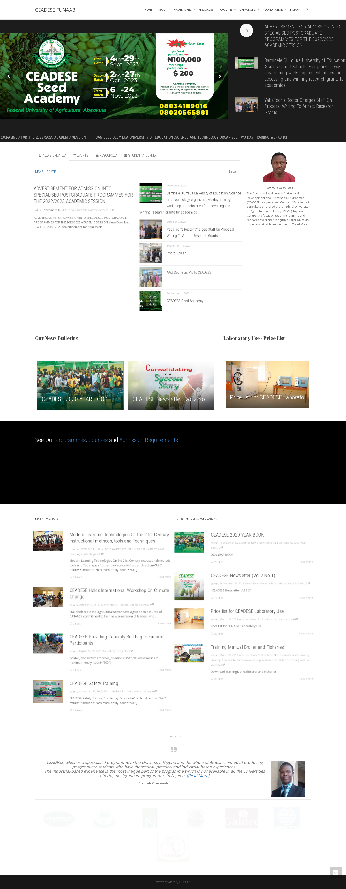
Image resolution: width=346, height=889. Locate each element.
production (261, 660)
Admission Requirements (148, 440)
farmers (239, 660)
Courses (98, 440)
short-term (272, 660)
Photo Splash (180, 253)
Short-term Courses (276, 656)
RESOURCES (206, 9)
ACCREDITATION (273, 9)
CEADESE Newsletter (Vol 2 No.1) (171, 399)
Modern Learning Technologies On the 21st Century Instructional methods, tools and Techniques (115, 541)
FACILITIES (226, 9)
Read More (198, 775)
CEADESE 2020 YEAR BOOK (75, 399)
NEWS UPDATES (52, 155)
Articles (243, 620)
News (233, 172)
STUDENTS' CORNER (140, 155)
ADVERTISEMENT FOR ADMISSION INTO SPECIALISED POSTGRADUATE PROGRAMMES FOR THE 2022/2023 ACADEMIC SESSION (83, 197)
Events (104, 605)
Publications (275, 544)
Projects (121, 550)
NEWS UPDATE (45, 172)
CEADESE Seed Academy (186, 301)
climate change (130, 605)
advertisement (96, 209)
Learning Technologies (88, 554)
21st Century (132, 550)
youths (222, 664)
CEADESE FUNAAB (55, 9)
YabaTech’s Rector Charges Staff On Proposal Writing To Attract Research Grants (299, 106)
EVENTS (80, 155)
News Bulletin (261, 544)
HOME (148, 9)
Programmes (70, 440)
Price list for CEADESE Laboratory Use (274, 397)
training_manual (286, 660)
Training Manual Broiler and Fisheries (246, 651)
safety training (132, 692)
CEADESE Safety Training (96, 686)
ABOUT (162, 9)
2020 (284, 544)
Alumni (245, 544)
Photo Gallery (109, 550)
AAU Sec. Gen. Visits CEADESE (190, 274)
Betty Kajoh (144, 550)
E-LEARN (295, 9)
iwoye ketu (249, 660)
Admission (83, 209)
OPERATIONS (247, 9)
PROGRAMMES (183, 9)
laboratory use (273, 620)
